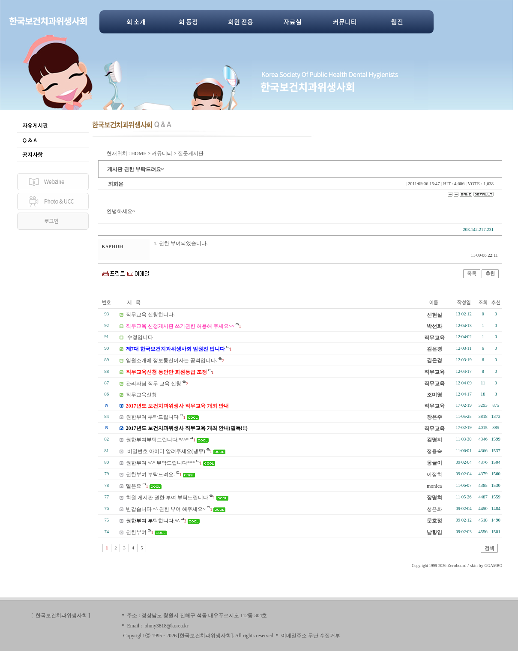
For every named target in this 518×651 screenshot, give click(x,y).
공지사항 (32, 154)
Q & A (29, 140)
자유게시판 (35, 125)
